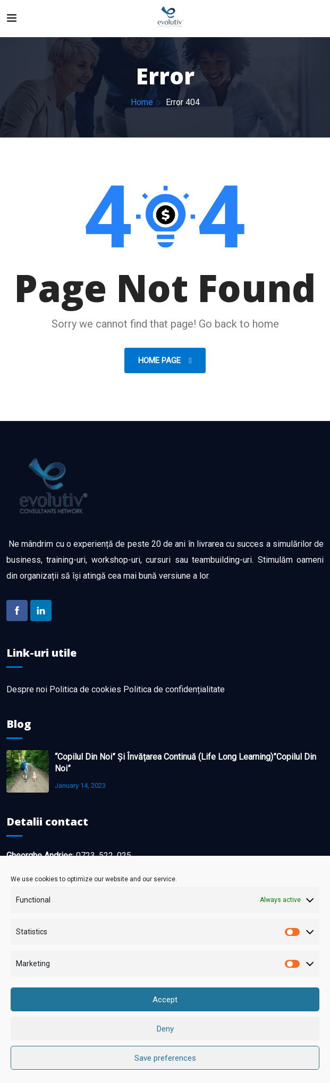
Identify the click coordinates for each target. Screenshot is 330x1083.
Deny (165, 1029)
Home (142, 102)
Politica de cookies (85, 689)
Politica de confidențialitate (174, 689)
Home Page (160, 360)
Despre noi (26, 689)
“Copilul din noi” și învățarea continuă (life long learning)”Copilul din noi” (185, 762)
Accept (165, 999)
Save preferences (165, 1058)
